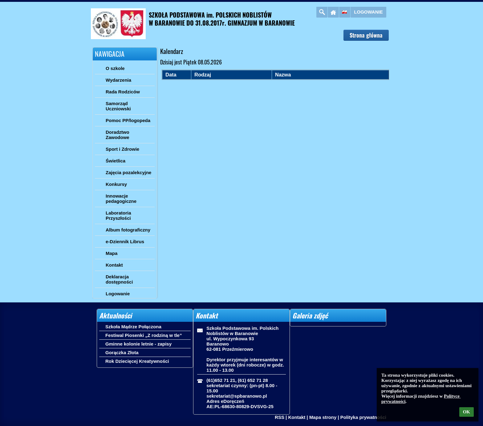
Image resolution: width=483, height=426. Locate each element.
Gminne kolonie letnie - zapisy (138, 343)
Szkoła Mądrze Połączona (133, 326)
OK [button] (466, 411)
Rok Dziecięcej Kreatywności (137, 361)
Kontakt (296, 417)
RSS (279, 417)
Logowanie (368, 11)
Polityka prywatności (363, 417)
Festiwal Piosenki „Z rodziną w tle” (143, 335)
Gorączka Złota (122, 352)
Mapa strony (322, 417)
